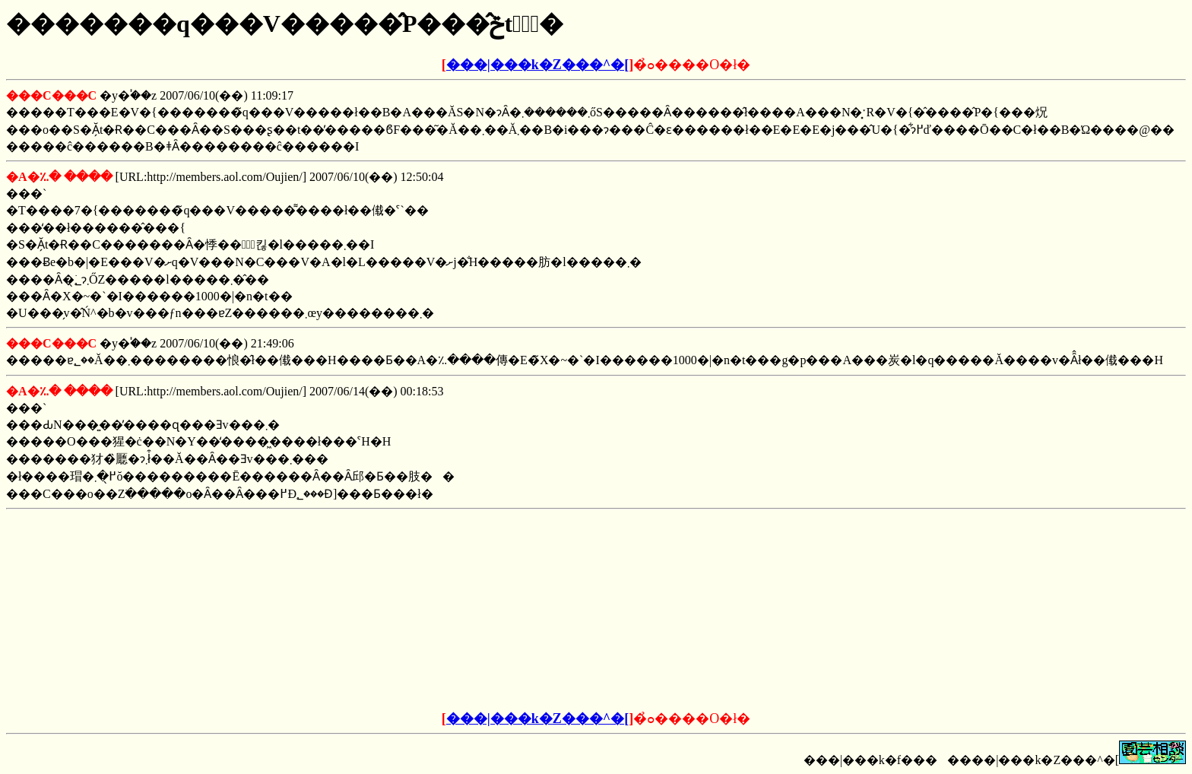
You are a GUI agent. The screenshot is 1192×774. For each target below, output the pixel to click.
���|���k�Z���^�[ (537, 64)
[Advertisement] (480, 610)
